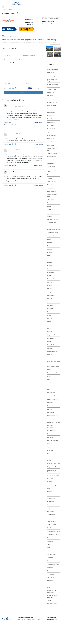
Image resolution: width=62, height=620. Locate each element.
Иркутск (49, 331)
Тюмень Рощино (51, 524)
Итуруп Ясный (51, 335)
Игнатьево (50, 325)
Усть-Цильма (50, 541)
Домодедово (50, 305)
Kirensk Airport (51, 112)
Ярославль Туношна (52, 603)
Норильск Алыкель (52, 434)
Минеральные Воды (52, 399)
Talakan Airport (51, 166)
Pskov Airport (50, 145)
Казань (49, 341)
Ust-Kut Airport (51, 188)
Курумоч (49, 376)
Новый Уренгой (51, 430)
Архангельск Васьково (53, 229)
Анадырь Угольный (52, 219)
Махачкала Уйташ (52, 396)
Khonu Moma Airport (52, 109)
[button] (5, 62)
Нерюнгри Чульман (52, 415)
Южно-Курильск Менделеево (51, 591)
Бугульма (49, 262)
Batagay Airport (51, 72)
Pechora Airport (51, 138)
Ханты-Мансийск (52, 554)
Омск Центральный (52, 440)
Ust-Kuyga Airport (51, 191)
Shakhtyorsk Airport (52, 153)
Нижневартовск (51, 419)
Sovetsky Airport (51, 156)
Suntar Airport (50, 163)
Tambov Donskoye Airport (52, 170)
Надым (49, 405)
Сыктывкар (50, 511)
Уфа (48, 544)
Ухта (48, 547)
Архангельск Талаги (52, 232)
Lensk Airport (50, 118)
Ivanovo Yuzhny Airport (53, 99)
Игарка (49, 321)
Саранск (49, 491)
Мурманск (50, 402)
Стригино (49, 504)
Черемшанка (50, 567)
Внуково (49, 275)
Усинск (49, 537)
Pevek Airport (50, 142)
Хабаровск (50, 551)
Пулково (49, 481)
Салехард (49, 488)
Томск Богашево (51, 521)
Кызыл (49, 379)
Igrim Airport (50, 92)
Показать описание (55, 44)
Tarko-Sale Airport (51, 175)
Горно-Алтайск (51, 295)
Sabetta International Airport (52, 149)
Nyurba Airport (51, 132)
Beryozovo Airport (51, 76)
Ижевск (49, 328)
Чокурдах (50, 580)
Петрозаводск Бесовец (53, 467)
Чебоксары (50, 561)
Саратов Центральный (53, 495)
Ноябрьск (50, 437)
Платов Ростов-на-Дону (53, 475)
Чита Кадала (50, 574)
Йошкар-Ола (50, 338)
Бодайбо (49, 252)
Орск (48, 447)
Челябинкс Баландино (53, 564)
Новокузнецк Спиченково (50, 426)
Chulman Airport (51, 89)
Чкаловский (50, 577)
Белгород (49, 245)
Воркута (49, 285)
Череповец (50, 570)
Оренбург (49, 443)
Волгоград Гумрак (52, 278)
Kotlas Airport (50, 115)
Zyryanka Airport (51, 203)
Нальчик (49, 409)
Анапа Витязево (51, 222)
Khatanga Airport (51, 105)
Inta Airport (50, 95)
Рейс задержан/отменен (11, 59)
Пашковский (50, 457)
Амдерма (49, 216)
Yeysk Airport (50, 199)
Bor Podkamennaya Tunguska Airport (52, 80)
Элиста (49, 587)
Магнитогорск (51, 392)
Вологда (49, 282)
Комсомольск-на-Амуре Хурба (53, 362)
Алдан (49, 212)
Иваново (49, 318)
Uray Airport (50, 184)
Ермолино (50, 311)
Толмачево (50, 518)
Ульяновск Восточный (53, 534)
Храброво (50, 557)
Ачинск (49, 239)
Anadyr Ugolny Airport (52, 69)
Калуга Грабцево (51, 344)
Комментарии (38, 122)
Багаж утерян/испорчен (26, 59)
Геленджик (50, 292)
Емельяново (50, 308)
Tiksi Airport (50, 178)
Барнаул (49, 242)
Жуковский (50, 315)
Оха (48, 453)
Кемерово (50, 348)
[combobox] (32, 55)
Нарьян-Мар (50, 412)
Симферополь (51, 498)
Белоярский (50, 249)
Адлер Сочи (50, 209)
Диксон (49, 302)
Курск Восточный (52, 372)
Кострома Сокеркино (53, 366)
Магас (49, 389)
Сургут (49, 508)
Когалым (49, 354)
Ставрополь (50, 501)
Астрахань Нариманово (53, 236)
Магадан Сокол (51, 386)
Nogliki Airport (50, 125)
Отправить (23, 92)
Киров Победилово (52, 351)
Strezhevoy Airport (52, 160)
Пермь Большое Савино (53, 463)
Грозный (49, 298)
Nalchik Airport (51, 122)
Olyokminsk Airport (52, 135)
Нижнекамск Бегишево (53, 422)
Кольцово (50, 358)
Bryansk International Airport (52, 85)
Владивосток (50, 269)
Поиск (58, 3)
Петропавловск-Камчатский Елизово (53, 471)
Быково (49, 265)
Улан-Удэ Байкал (52, 528)
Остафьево (50, 450)
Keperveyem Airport (52, 102)
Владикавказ (50, 272)
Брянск (49, 259)
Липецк (49, 382)
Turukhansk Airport (52, 181)
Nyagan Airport (51, 128)
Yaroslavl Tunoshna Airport (52, 195)
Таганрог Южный (52, 514)
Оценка (5, 88)
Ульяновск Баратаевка (53, 531)
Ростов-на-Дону (51, 485)
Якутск (49, 600)
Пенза (49, 460)
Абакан (49, 206)
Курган (49, 369)
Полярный (50, 478)
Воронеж (49, 288)
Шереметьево (51, 584)
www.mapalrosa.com (51, 23)
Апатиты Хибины (52, 226)
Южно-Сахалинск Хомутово (52, 596)
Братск (49, 255)
